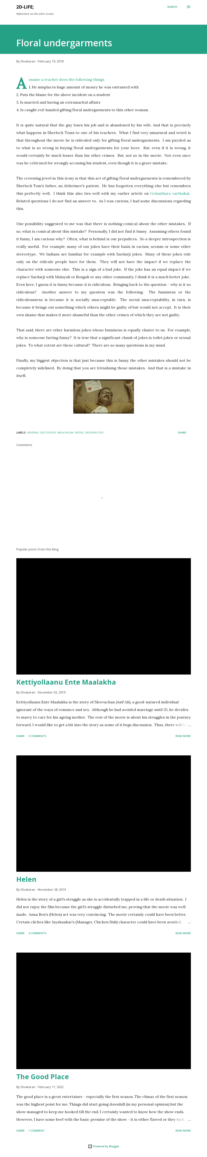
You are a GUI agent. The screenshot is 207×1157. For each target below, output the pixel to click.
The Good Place (42, 1076)
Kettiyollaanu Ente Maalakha (66, 682)
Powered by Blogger (103, 1146)
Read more (183, 736)
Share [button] (182, 432)
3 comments (37, 736)
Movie (79, 432)
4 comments (37, 933)
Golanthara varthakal (169, 193)
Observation (94, 432)
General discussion (41, 432)
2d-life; (25, 7)
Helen (26, 879)
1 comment (36, 1130)
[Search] (172, 7)
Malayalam (65, 432)
